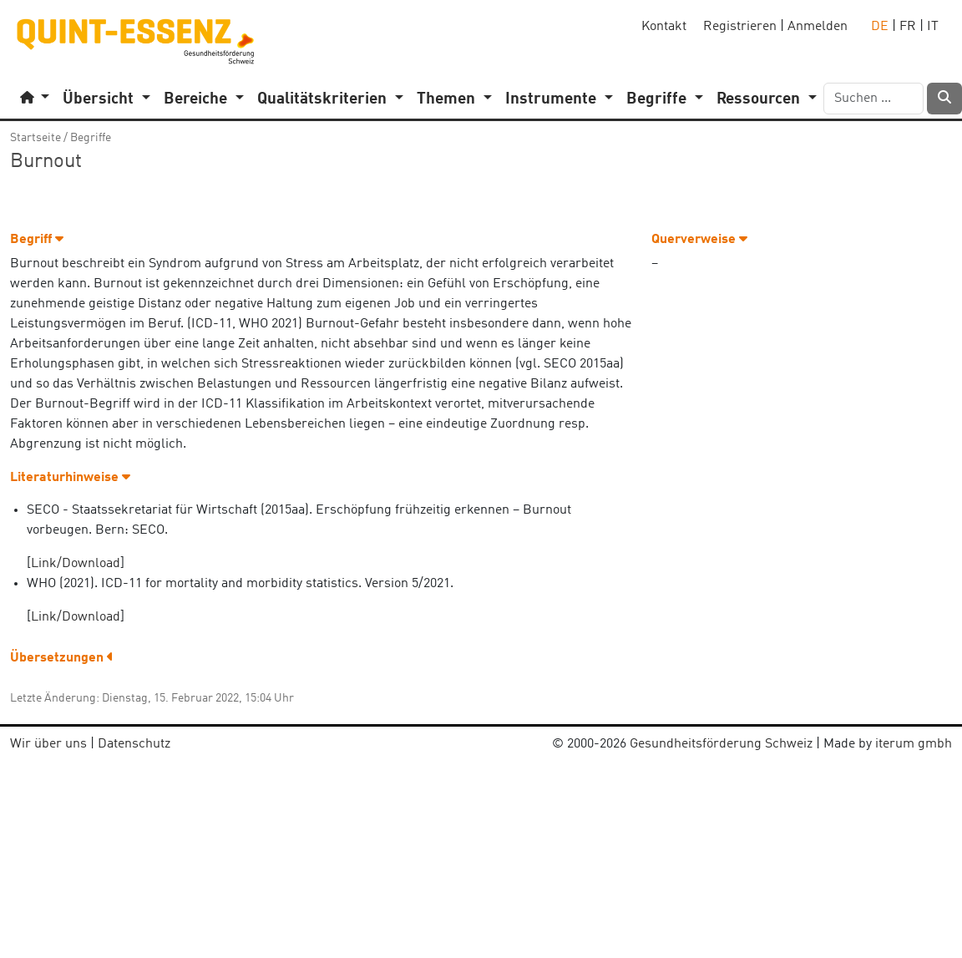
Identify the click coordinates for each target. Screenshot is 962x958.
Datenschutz (134, 744)
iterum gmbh (913, 744)
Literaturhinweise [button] (70, 477)
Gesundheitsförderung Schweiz (721, 744)
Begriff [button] (36, 239)
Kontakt (663, 26)
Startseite (35, 138)
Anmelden (817, 26)
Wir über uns (48, 744)
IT (933, 26)
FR (907, 26)
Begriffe (90, 138)
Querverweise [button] (699, 239)
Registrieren (740, 26)
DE (880, 26)
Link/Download (75, 563)
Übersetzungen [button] (62, 658)
